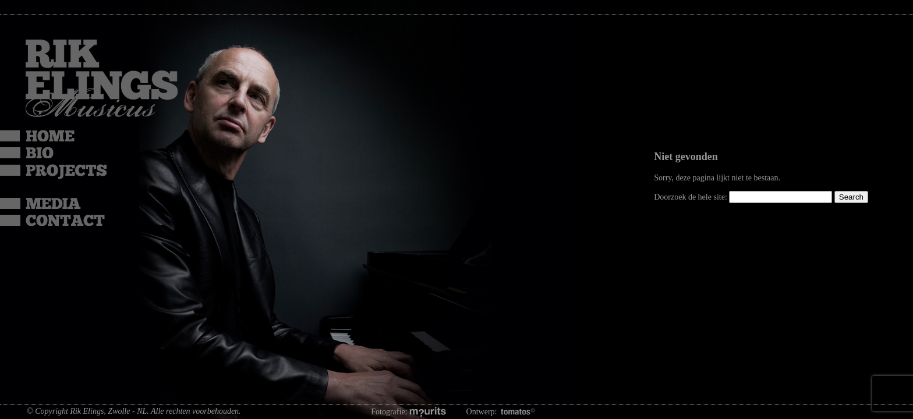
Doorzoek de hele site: (691, 197)
